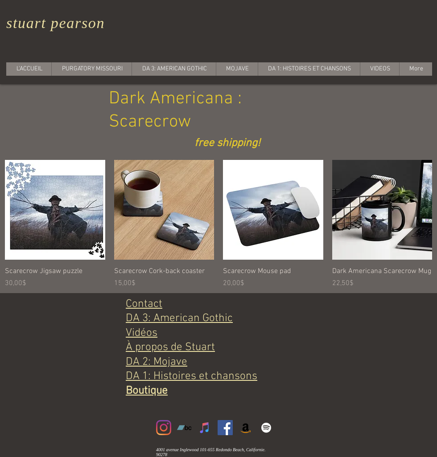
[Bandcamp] (184, 427)
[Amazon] (245, 427)
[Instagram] (163, 427)
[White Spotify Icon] (266, 427)
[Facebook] (225, 427)
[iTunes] (204, 427)
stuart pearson (55, 23)
